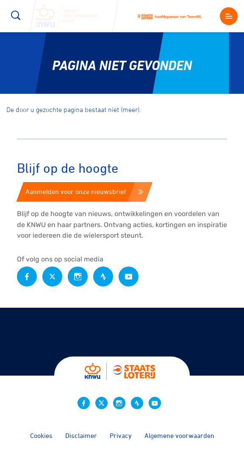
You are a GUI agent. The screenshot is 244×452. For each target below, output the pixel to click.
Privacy (121, 435)
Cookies (41, 435)
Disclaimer (81, 435)
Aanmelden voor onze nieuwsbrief (84, 191)
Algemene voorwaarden (179, 435)
